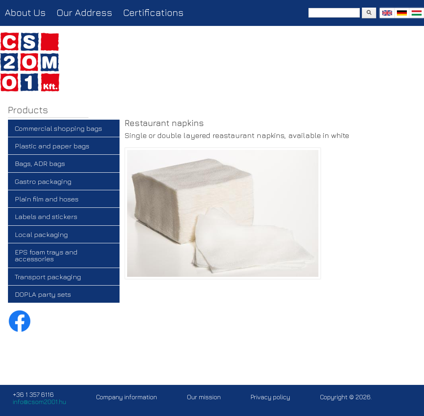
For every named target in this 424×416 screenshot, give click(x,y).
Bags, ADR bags (40, 163)
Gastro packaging (43, 181)
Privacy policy (270, 396)
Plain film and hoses (47, 199)
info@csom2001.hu (39, 401)
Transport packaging (48, 276)
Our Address (84, 12)
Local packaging (41, 234)
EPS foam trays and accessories (46, 255)
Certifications (153, 12)
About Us (25, 12)
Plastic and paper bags (52, 146)
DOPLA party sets (43, 294)
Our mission (204, 396)
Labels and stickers (46, 216)
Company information (126, 396)
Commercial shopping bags (58, 128)
